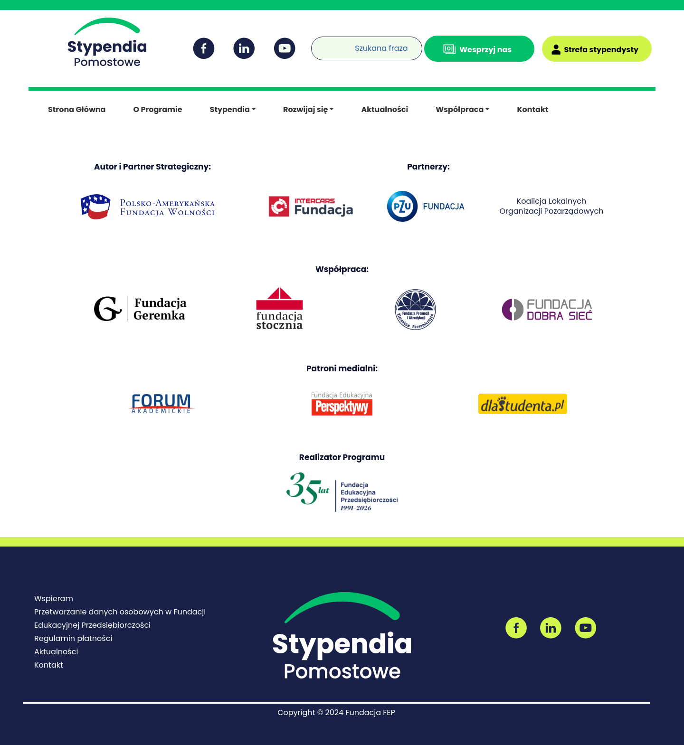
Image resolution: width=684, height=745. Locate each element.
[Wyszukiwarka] (313, 42)
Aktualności (384, 109)
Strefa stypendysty (601, 49)
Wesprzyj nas (485, 49)
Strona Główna (76, 109)
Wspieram (53, 598)
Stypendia (230, 109)
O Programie (157, 109)
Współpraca (460, 109)
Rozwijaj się (305, 109)
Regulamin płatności (73, 638)
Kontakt (532, 109)
